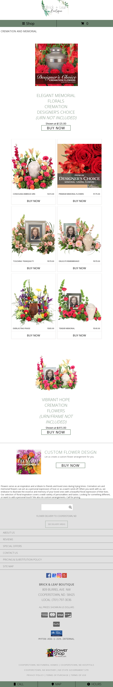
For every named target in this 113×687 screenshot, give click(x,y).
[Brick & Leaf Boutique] (56, 15)
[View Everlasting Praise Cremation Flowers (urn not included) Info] (33, 300)
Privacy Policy (35, 675)
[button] (56, 633)
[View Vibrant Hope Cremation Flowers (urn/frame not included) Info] (56, 369)
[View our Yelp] (64, 576)
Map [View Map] (56, 684)
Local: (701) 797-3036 (56, 600)
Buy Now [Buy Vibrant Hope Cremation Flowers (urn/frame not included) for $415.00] (56, 432)
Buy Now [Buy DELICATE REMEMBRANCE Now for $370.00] (79, 268)
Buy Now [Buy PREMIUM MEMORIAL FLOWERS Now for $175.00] (79, 201)
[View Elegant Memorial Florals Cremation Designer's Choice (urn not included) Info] (56, 64)
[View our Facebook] (48, 576)
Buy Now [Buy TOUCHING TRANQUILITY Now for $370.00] (33, 268)
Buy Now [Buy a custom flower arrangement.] (71, 465)
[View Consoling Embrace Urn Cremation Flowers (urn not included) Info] (33, 166)
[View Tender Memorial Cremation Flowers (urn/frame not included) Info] (79, 300)
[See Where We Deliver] (56, 524)
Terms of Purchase (57, 675)
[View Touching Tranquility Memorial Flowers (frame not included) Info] (33, 233)
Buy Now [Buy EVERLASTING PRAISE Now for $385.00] (33, 335)
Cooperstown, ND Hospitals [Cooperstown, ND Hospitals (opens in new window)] (77, 665)
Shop (28, 23)
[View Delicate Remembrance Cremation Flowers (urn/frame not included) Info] (79, 233)
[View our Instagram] (59, 576)
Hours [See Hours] (94, 684)
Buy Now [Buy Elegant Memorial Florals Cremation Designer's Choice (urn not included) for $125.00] (56, 128)
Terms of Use (78, 675)
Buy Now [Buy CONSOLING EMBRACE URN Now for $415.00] (33, 201)
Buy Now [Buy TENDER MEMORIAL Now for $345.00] (79, 335)
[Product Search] (57, 507)
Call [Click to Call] (19, 684)
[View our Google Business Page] (53, 576)
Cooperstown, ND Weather (40, 670)
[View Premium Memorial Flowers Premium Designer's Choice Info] (79, 165)
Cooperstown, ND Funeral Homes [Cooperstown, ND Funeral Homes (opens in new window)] (38, 665)
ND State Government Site (73, 670)
